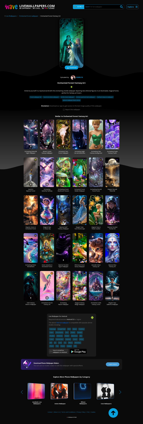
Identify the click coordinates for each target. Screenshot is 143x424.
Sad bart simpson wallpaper (105, 97)
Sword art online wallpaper (51, 97)
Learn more (113, 364)
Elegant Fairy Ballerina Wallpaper (112, 303)
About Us (57, 412)
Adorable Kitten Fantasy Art (96, 265)
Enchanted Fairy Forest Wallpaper (63, 152)
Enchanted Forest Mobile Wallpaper (80, 190)
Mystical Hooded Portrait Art (112, 228)
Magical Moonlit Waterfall (112, 190)
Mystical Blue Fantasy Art (112, 265)
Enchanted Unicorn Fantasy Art (47, 303)
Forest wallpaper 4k (35, 97)
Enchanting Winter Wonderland (30, 265)
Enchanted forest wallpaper (28, 16)
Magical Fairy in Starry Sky (47, 228)
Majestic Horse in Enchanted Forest (31, 228)
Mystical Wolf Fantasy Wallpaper (63, 228)
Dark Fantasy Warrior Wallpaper (30, 303)
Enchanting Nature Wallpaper (63, 303)
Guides (93, 412)
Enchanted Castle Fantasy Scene (96, 303)
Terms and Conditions (68, 412)
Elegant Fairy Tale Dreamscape (79, 228)
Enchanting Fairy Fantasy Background (96, 152)
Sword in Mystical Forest (30, 190)
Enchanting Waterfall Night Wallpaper (31, 152)
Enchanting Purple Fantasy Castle (112, 152)
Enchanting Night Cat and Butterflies (79, 152)
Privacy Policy (81, 412)
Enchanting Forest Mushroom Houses (63, 190)
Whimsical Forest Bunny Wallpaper (80, 265)
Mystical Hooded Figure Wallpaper (63, 265)
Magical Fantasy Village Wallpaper (80, 303)
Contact (50, 412)
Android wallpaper (62, 323)
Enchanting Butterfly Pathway (47, 190)
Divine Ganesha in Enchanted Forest (47, 265)
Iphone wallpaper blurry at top (71, 100)
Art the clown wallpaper (67, 97)
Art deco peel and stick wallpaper (85, 97)
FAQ (88, 412)
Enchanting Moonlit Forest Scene (96, 190)
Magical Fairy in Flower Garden (96, 228)
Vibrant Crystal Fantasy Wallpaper (47, 152)
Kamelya (76, 77)
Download (71, 67)
